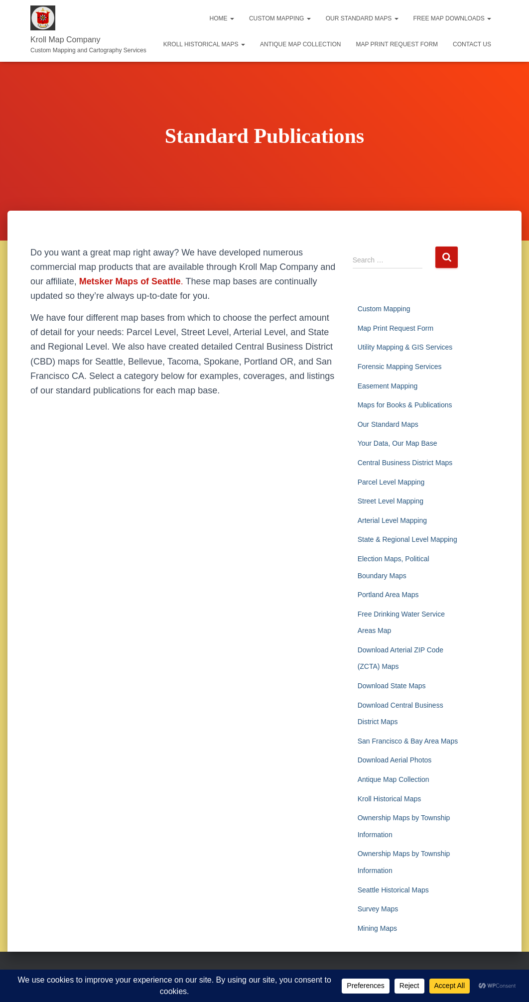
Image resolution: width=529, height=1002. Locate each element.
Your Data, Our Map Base (397, 443)
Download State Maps (392, 686)
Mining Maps (377, 928)
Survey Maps (378, 909)
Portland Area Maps (388, 595)
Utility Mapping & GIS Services (405, 347)
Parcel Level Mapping (391, 482)
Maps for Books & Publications (405, 405)
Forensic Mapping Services (400, 367)
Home (222, 18)
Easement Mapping (388, 386)
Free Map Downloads (452, 18)
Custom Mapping (280, 18)
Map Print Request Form (397, 44)
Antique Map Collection (300, 44)
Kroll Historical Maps (204, 44)
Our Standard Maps (362, 18)
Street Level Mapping (390, 501)
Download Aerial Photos (395, 760)
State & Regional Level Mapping (407, 539)
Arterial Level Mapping (392, 520)
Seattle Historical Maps (393, 890)
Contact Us (472, 44)
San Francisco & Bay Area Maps (408, 741)
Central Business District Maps (405, 463)
